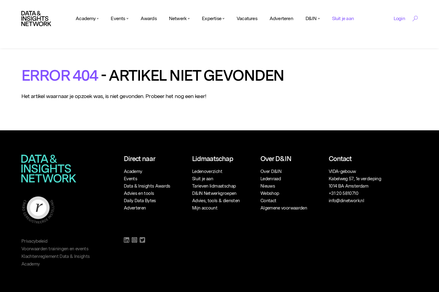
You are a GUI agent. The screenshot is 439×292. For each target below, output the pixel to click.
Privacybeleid (34, 241)
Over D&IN (270, 171)
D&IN (311, 18)
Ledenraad (270, 178)
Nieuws (267, 186)
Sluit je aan (343, 18)
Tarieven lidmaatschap (214, 186)
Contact (268, 200)
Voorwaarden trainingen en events (54, 249)
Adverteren (281, 18)
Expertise (211, 18)
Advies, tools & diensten (216, 200)
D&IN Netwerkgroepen (214, 193)
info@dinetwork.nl (346, 200)
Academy (85, 18)
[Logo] (36, 18)
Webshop (269, 193)
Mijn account (204, 208)
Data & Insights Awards (147, 186)
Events (118, 18)
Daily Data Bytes (140, 200)
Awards (149, 18)
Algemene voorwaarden (283, 208)
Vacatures (247, 18)
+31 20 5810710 (343, 193)
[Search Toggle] (415, 18)
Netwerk (178, 18)
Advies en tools (139, 193)
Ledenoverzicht (207, 171)
